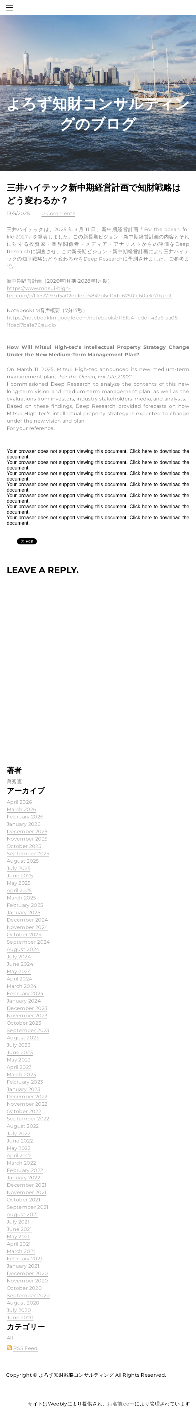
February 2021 (24, 1259)
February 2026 (25, 817)
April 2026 (19, 802)
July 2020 (19, 1310)
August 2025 (23, 861)
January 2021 (23, 1266)
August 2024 (23, 949)
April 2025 (19, 890)
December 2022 (27, 1097)
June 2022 (20, 1141)
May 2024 (19, 971)
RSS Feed (25, 1348)
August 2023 (23, 1038)
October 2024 (24, 935)
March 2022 (21, 1163)
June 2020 (20, 1318)
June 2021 (19, 1229)
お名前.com (121, 1404)
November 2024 (27, 927)
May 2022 (19, 1148)
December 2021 (26, 1185)
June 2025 (20, 876)
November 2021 (26, 1192)
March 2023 (21, 1074)
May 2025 (19, 883)
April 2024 (19, 979)
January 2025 (23, 912)
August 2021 (22, 1214)
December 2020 (27, 1273)
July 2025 (18, 868)
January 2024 (24, 1001)
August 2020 (23, 1303)
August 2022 (23, 1126)
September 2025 (28, 854)
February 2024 (25, 993)
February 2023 (25, 1082)
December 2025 (27, 831)
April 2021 (19, 1244)
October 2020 (24, 1288)
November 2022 (27, 1104)
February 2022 (25, 1170)
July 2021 (18, 1222)
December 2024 (27, 920)
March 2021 (21, 1251)
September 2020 (28, 1295)
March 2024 (22, 986)
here (147, 451)
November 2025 (27, 839)
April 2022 (19, 1155)
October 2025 (24, 846)
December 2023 (27, 1008)
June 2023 (20, 1052)
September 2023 (28, 1030)
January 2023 (23, 1089)
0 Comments (58, 213)
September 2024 (28, 942)
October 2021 (23, 1200)
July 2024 (19, 957)
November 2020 (27, 1281)
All (10, 1338)
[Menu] (10, 8)
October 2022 (24, 1111)
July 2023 (18, 1045)
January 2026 (24, 824)
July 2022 (18, 1133)
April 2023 (19, 1067)
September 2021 (27, 1207)
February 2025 (25, 905)
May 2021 (18, 1236)
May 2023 (19, 1060)
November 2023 (27, 1016)
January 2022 (23, 1178)
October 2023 (24, 1023)
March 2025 (21, 898)
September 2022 (28, 1119)
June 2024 (20, 964)
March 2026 (21, 809)
